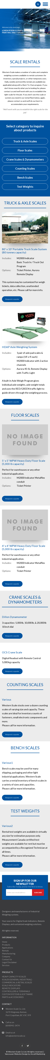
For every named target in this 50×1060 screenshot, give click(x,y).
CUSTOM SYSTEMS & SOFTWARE (17, 994)
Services (5, 965)
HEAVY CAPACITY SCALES (14, 976)
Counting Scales (25, 168)
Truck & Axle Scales (25, 141)
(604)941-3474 (13, 1025)
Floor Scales (25, 150)
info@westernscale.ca (15, 1036)
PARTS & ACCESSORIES (13, 997)
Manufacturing (8, 953)
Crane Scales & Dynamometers (25, 159)
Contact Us (7, 959)
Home (4, 942)
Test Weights (25, 186)
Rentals (5, 950)
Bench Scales (25, 177)
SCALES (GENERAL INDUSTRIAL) (17, 979)
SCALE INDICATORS (11, 985)
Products (6, 945)
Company (6, 956)
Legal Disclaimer (9, 962)
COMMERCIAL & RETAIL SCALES (17, 982)
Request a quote (12, 299)
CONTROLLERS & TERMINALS (16, 991)
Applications (7, 947)
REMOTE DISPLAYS (11, 988)
